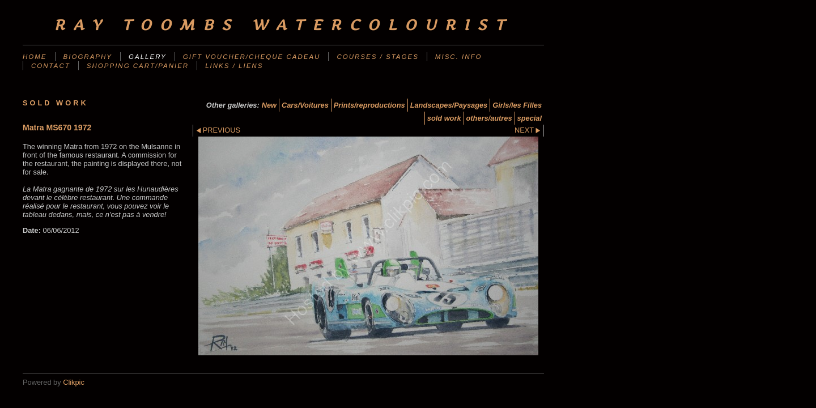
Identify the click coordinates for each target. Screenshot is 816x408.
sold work (444, 118)
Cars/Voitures (305, 105)
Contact (50, 65)
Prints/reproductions (369, 105)
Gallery (148, 56)
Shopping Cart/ (138, 65)
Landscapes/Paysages (449, 105)
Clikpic (73, 382)
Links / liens (234, 65)
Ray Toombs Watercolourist (283, 24)
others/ (489, 118)
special (529, 118)
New (269, 105)
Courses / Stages (377, 56)
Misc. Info (458, 56)
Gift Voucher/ (252, 56)
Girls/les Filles (517, 105)
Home (35, 56)
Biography (87, 56)
